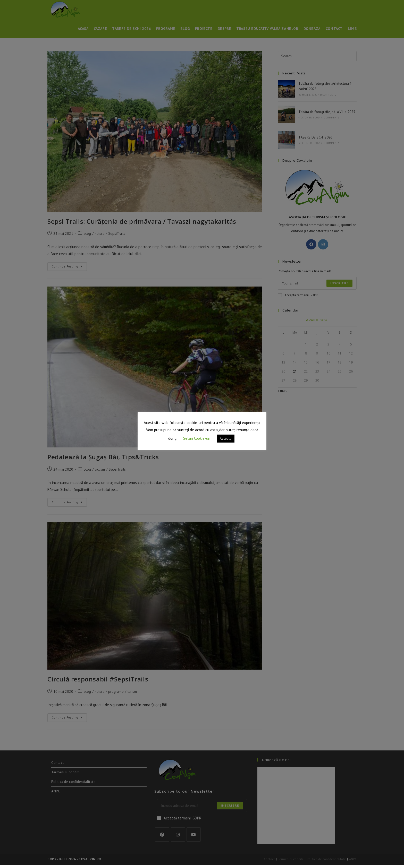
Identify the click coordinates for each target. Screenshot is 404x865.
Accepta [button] (225, 438)
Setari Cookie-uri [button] (196, 438)
